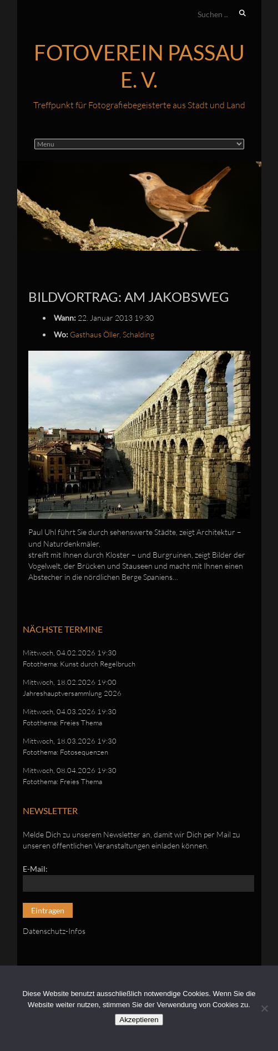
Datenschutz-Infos (54, 931)
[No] (264, 1008)
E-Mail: (35, 868)
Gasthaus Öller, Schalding (112, 334)
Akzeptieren (138, 1019)
